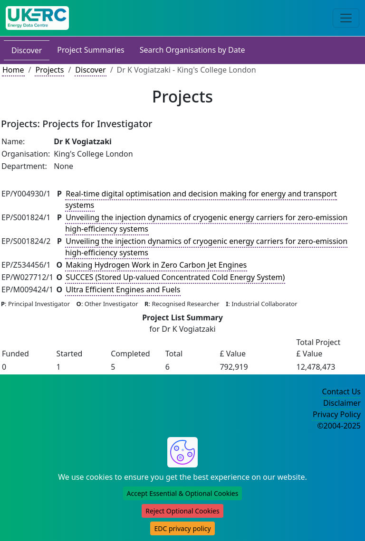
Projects (49, 70)
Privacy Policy (337, 414)
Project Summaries (90, 50)
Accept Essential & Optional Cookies (183, 493)
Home (13, 70)
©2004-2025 (339, 425)
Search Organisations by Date (192, 50)
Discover (26, 50)
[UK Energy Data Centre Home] (37, 18)
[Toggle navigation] (346, 18)
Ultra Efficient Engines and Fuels (123, 289)
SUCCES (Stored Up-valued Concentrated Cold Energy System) (175, 277)
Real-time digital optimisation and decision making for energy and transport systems (200, 199)
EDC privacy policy (182, 528)
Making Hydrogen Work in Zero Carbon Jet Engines (156, 265)
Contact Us (341, 391)
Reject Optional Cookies (182, 510)
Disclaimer (342, 403)
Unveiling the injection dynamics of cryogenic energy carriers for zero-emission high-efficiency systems (206, 223)
